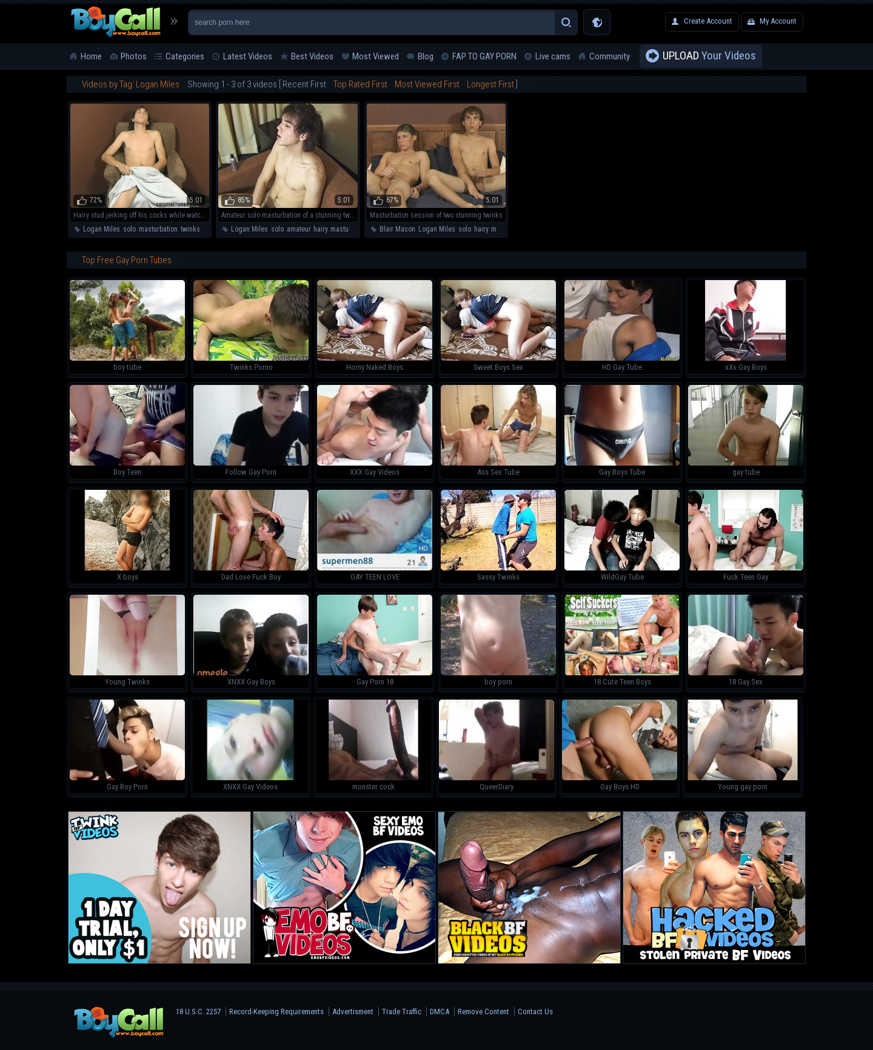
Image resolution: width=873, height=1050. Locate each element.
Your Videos (709, 56)
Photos (134, 56)
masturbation (158, 229)
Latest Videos (247, 56)
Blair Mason (397, 229)
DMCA (439, 1011)
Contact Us (535, 1011)
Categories (185, 56)
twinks (190, 229)
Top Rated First (360, 84)
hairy (320, 229)
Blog (425, 56)
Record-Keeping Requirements (276, 1011)
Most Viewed (375, 56)
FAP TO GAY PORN (484, 56)
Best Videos (312, 56)
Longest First (490, 84)
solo (129, 229)
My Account (778, 20)
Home (91, 56)
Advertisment (352, 1011)
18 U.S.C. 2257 (198, 1011)
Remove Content (483, 1011)
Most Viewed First (427, 84)
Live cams (552, 56)
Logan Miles (101, 229)
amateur (298, 229)
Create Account (708, 20)
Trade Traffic (401, 1011)
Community (609, 56)
